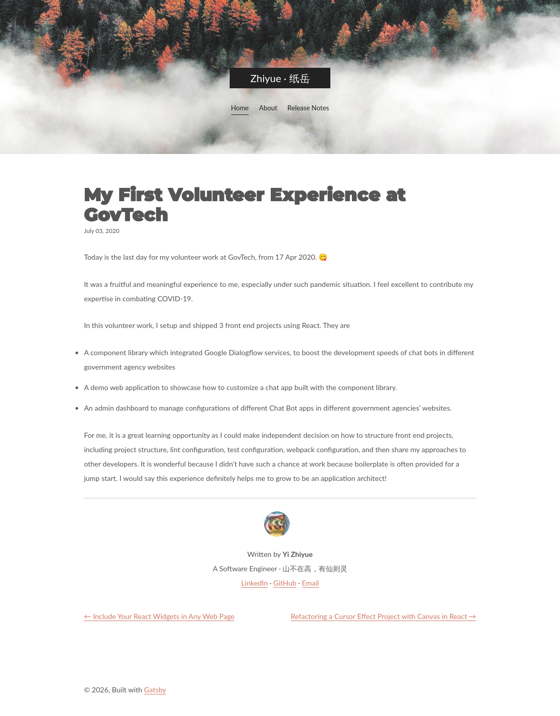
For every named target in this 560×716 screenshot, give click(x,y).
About (268, 108)
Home (240, 108)
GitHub (284, 582)
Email (310, 582)
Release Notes (308, 108)
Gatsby (155, 689)
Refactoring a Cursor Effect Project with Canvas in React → (383, 616)
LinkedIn (254, 582)
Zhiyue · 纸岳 (279, 78)
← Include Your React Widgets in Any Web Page (159, 616)
